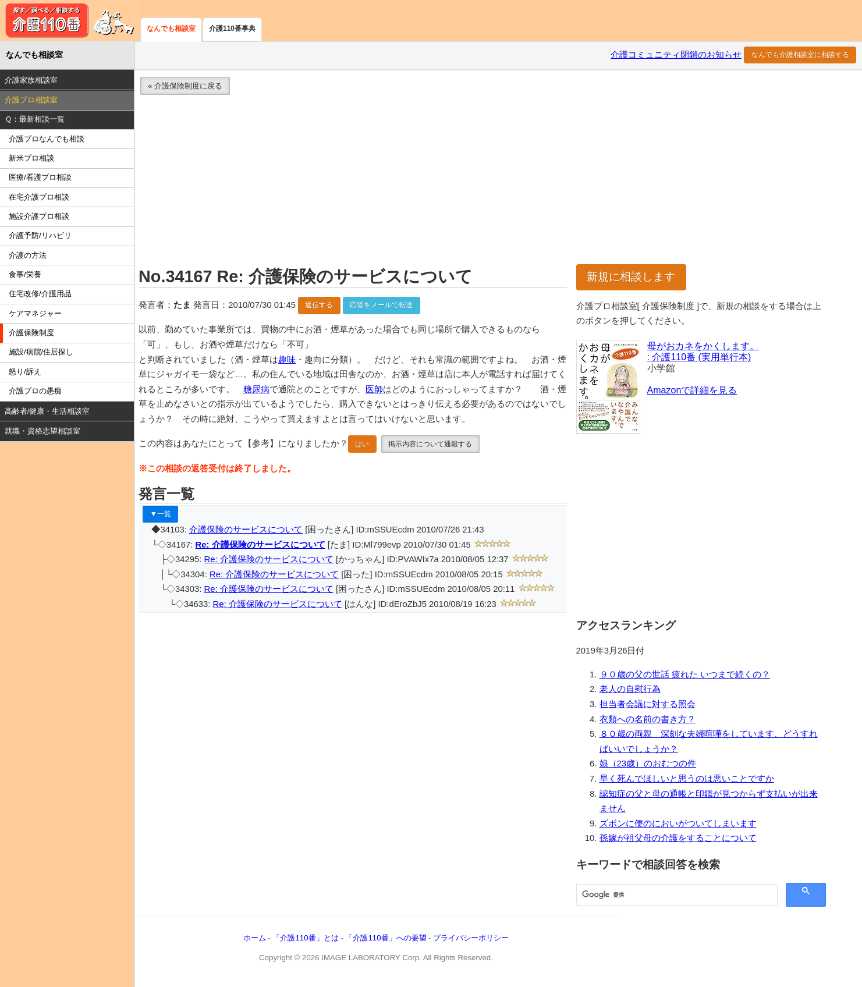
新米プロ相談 (31, 158)
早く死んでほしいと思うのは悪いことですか (687, 778)
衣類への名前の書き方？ (648, 719)
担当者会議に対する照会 (648, 704)
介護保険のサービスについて (246, 529)
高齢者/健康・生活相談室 (47, 411)
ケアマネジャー (35, 313)
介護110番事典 (232, 28)
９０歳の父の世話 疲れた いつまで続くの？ (685, 674)
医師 (374, 389)
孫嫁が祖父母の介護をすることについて (678, 838)
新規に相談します (631, 277)
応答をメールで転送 (381, 305)
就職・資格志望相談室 (42, 431)
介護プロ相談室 (31, 99)
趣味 (287, 359)
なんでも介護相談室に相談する (800, 55)
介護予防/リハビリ (40, 235)
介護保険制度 (31, 332)
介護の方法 (28, 255)
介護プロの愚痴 (35, 390)
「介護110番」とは (305, 937)
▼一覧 (160, 514)
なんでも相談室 (171, 28)
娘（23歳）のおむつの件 (648, 763)
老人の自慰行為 (630, 689)
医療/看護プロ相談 (40, 177)
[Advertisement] (483, 182)
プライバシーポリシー (471, 937)
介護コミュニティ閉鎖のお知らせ (676, 54)
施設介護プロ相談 (39, 216)
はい (362, 444)
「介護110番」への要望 (385, 937)
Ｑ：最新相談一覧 (35, 119)
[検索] (675, 895)
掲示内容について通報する (430, 444)
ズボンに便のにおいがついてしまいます (678, 823)
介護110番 (70, 20)
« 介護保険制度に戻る (185, 85)
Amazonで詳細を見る (692, 390)
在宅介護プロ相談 (39, 197)
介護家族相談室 (31, 80)
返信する (319, 305)
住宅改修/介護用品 (40, 293)
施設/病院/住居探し (41, 351)
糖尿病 (256, 389)
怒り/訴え (25, 371)
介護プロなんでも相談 (46, 138)
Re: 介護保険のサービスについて (260, 544)
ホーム (254, 937)
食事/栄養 (25, 274)
